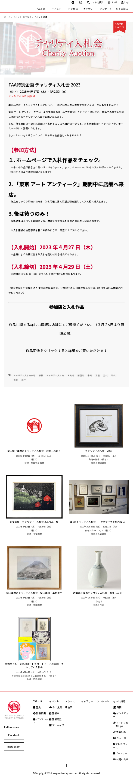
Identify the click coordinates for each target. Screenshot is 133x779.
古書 (16, 379)
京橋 (41, 375)
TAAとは (40, 8)
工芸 (97, 375)
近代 (105, 375)
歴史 (37, 707)
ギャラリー (89, 8)
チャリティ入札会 (55, 375)
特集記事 (119, 731)
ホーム (7, 16)
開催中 (54, 713)
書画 (90, 375)
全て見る (55, 707)
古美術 (70, 375)
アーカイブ (56, 725)
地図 (68, 707)
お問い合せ (120, 759)
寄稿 (117, 707)
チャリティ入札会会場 (21, 96)
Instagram (13, 746)
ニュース (119, 737)
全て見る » (28, 16)
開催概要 (39, 713)
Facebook (14, 735)
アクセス (73, 8)
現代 (113, 375)
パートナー (120, 753)
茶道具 (81, 375)
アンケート (106, 8)
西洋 (23, 379)
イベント (56, 8)
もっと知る (122, 8)
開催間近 (55, 719)
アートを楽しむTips (120, 724)
